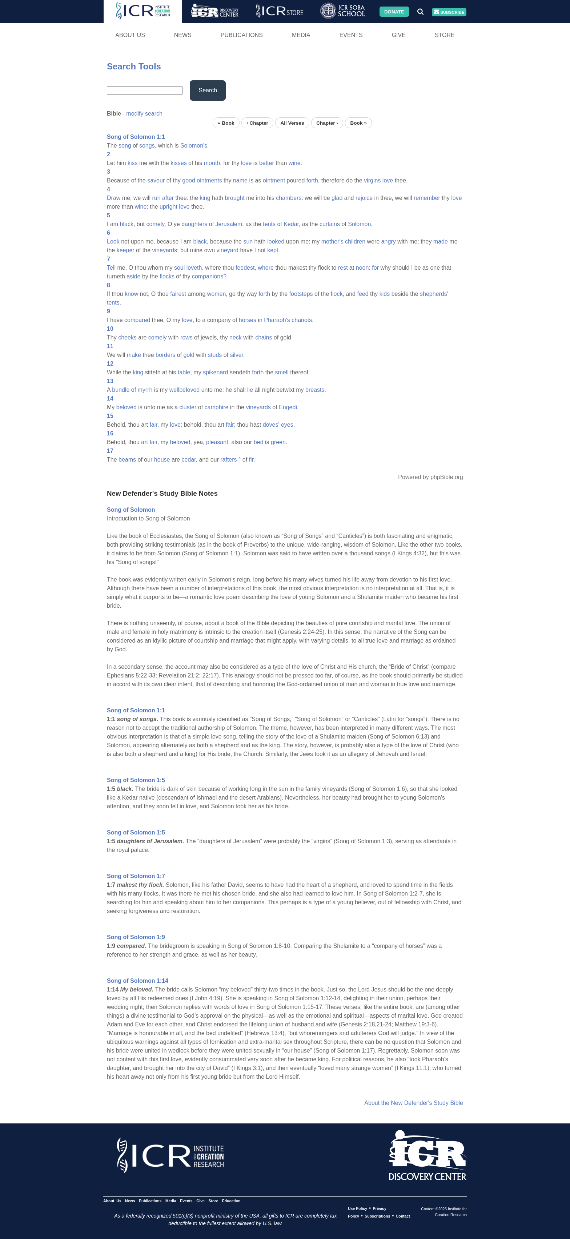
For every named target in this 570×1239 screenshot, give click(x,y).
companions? (209, 276)
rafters (228, 459)
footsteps (301, 294)
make (134, 355)
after (168, 198)
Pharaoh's (277, 320)
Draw (113, 198)
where (266, 268)
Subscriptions (377, 1216)
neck (235, 337)
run (156, 198)
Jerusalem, (230, 224)
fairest (178, 294)
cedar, (189, 459)
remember (427, 198)
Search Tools (134, 66)
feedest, (246, 268)
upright (168, 207)
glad (337, 198)
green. (279, 442)
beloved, (181, 442)
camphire (217, 407)
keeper (126, 250)
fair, (154, 425)
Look (113, 241)
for (375, 268)
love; (176, 425)
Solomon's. (194, 145)
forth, (313, 180)
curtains (330, 224)
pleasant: (218, 442)
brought (235, 198)
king (205, 198)
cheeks (127, 337)
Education (231, 1201)
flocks (167, 276)
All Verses (292, 122)
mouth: (213, 163)
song (125, 145)
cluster (187, 407)
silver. (237, 355)
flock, (337, 294)
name (240, 180)
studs (215, 355)
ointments (209, 180)
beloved (126, 407)
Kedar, (292, 224)
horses (247, 320)
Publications (242, 35)
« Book (226, 122)
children (355, 241)
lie (250, 390)
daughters (194, 224)
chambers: (289, 198)
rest (343, 268)
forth (264, 294)
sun (248, 241)
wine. (295, 163)
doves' (271, 425)
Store (445, 35)
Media (301, 35)
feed (362, 294)
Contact (403, 1216)
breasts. (315, 390)
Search (207, 90)
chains (263, 337)
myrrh (145, 390)
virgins (372, 180)
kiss (133, 163)
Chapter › (327, 122)
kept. (273, 250)
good (188, 180)
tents (269, 224)
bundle (120, 390)
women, (217, 294)
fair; (231, 425)
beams (127, 459)
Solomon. (360, 224)
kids (385, 294)
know (131, 294)
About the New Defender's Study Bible (413, 1103)
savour (156, 180)
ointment (274, 180)
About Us (130, 35)
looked (275, 241)
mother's (332, 241)
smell (281, 372)
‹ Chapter (257, 122)
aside (133, 276)
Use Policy (357, 1208)
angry (388, 241)
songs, (147, 145)
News (183, 35)
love (246, 163)
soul (179, 268)
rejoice (364, 198)
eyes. (288, 425)
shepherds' (434, 294)
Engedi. (288, 407)
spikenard (215, 372)
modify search (144, 113)
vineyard (227, 250)
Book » (358, 122)
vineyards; (165, 250)
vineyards (258, 407)
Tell (111, 268)
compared (137, 320)
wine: (141, 207)
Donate (394, 11)
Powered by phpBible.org (430, 477)
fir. (252, 459)
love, (188, 320)
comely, (156, 224)
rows (186, 337)
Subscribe (449, 12)
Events (351, 35)
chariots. (302, 320)
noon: (363, 268)
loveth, (195, 268)
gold (188, 355)
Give (399, 35)
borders (165, 355)
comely (157, 337)
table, (185, 372)
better (266, 163)
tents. (114, 302)
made (440, 241)
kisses (178, 163)
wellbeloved (184, 390)
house (162, 459)
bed (259, 442)
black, (127, 224)
